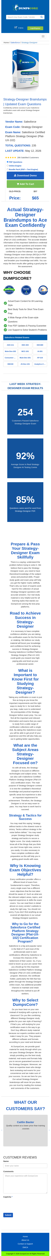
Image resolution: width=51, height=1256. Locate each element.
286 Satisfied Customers (28, 157)
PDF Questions (14, 162)
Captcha (7, 1197)
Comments (8, 1171)
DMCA (25, 1247)
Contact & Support (25, 1244)
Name (6, 1161)
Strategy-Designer (29, 42)
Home (6, 42)
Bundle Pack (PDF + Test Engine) (22, 169)
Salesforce (15, 42)
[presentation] (49, 1130)
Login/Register (35, 28)
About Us (25, 1240)
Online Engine (14, 166)
